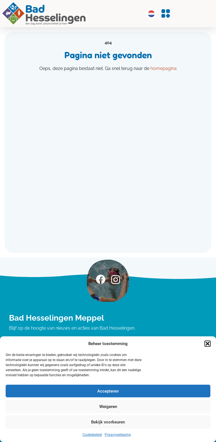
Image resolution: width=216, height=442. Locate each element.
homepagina (163, 68)
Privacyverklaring (118, 435)
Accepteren (108, 391)
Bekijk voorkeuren (108, 422)
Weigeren (108, 406)
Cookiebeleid (92, 435)
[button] (207, 343)
